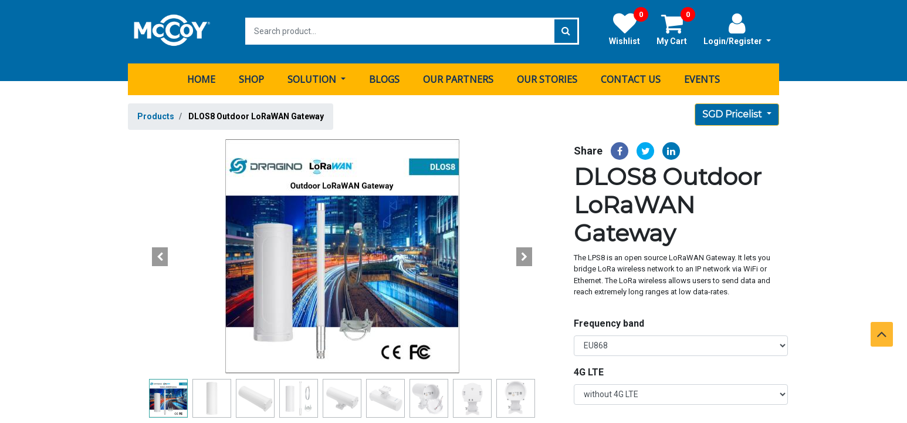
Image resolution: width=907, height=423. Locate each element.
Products (155, 115)
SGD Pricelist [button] (733, 113)
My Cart (675, 29)
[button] (160, 255)
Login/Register (737, 29)
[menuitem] (201, 78)
